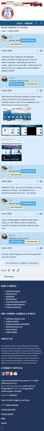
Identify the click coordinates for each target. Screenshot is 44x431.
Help (3, 418)
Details (17, 391)
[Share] (37, 50)
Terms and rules (8, 409)
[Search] (41, 23)
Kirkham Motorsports (15, 304)
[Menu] (3, 23)
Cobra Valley (11, 332)
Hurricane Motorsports (16, 302)
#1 (41, 51)
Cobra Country (12, 321)
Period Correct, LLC (14, 327)
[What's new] (36, 23)
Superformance (13, 291)
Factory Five (11, 294)
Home (4, 423)
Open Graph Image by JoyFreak (15, 400)
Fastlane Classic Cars (15, 319)
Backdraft (10, 296)
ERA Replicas (11, 299)
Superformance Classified (17, 324)
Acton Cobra (11, 329)
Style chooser (11, 405)
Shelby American (13, 307)
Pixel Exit (13, 395)
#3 (41, 181)
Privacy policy (7, 414)
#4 (41, 214)
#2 (41, 90)
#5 (41, 248)
